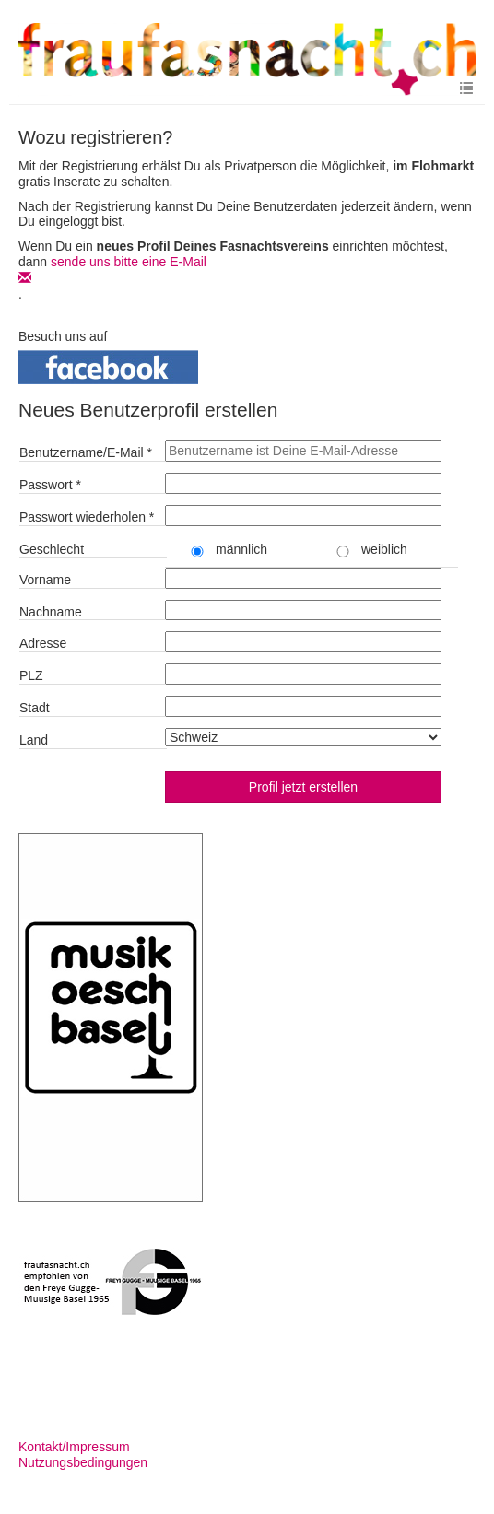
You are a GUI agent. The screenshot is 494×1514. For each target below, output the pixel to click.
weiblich (368, 549)
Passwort (50, 484)
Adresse (42, 643)
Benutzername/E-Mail (85, 452)
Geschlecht (51, 549)
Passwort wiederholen (86, 517)
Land (33, 740)
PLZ (31, 675)
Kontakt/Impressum (74, 1446)
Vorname (45, 579)
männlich (225, 549)
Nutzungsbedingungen (82, 1462)
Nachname (50, 611)
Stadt (34, 707)
